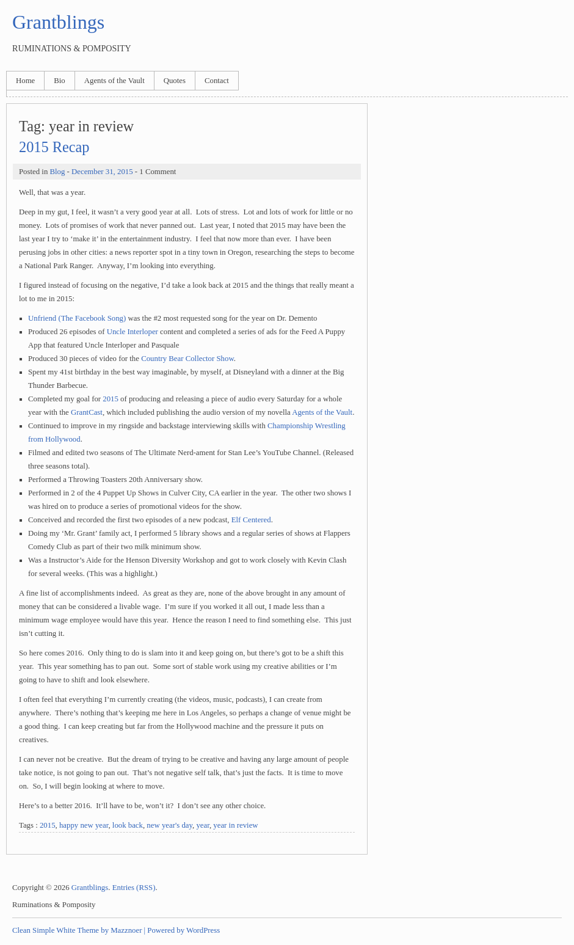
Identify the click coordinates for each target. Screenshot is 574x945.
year (202, 825)
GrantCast (87, 412)
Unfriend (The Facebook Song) (77, 318)
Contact (217, 80)
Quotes (175, 80)
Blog (57, 171)
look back (127, 825)
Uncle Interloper (132, 331)
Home (25, 80)
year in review (235, 825)
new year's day (169, 825)
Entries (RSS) (134, 887)
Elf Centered (251, 520)
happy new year (84, 825)
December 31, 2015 (102, 171)
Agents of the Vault (114, 80)
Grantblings (58, 22)
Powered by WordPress (183, 930)
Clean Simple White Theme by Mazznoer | (78, 930)
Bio (59, 80)
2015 (110, 399)
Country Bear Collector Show (187, 358)
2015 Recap (54, 147)
